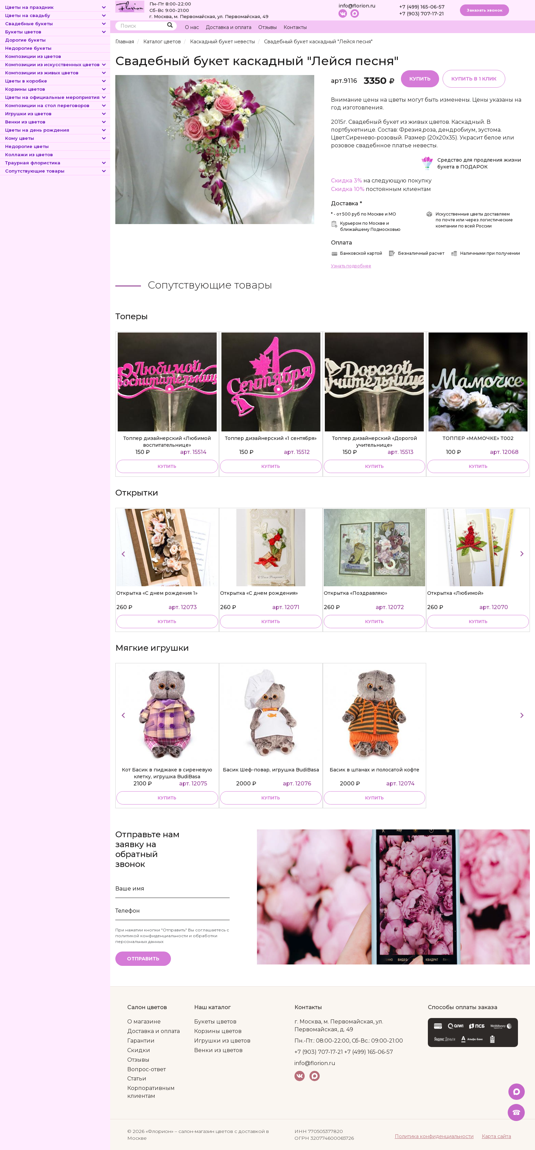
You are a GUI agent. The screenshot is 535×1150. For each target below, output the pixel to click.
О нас (192, 27)
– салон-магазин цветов (204, 1131)
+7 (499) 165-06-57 (422, 7)
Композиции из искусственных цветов (56, 64)
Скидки (138, 1050)
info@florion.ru (356, 6)
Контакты (295, 27)
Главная (124, 42)
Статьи (136, 1078)
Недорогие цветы (27, 146)
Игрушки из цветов (56, 113)
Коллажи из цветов (29, 154)
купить (167, 466)
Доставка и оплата (228, 27)
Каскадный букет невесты (222, 42)
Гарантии (141, 1040)
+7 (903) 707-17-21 (421, 14)
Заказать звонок (484, 10)
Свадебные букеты (56, 23)
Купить (420, 79)
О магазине (144, 1021)
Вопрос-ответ (146, 1069)
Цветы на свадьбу (56, 15)
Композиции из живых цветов (56, 72)
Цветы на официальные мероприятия (56, 97)
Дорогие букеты (25, 40)
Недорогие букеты (28, 48)
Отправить (143, 959)
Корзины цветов (56, 89)
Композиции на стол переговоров (56, 105)
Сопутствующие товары (56, 171)
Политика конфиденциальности (434, 1136)
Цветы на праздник (56, 7)
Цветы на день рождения (56, 130)
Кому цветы (56, 138)
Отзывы (267, 27)
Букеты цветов (56, 31)
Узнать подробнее (351, 265)
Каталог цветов (162, 42)
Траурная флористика (56, 162)
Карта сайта (496, 1136)
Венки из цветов (56, 121)
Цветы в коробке (56, 81)
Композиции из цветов (33, 56)
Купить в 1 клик (473, 79)
